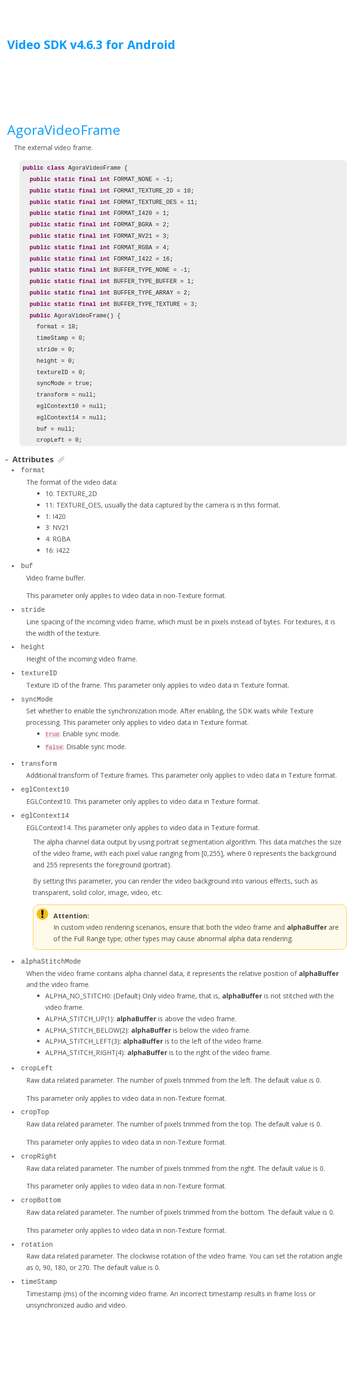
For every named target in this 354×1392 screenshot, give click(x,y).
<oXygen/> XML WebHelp (199, 1360)
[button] (7, 460)
